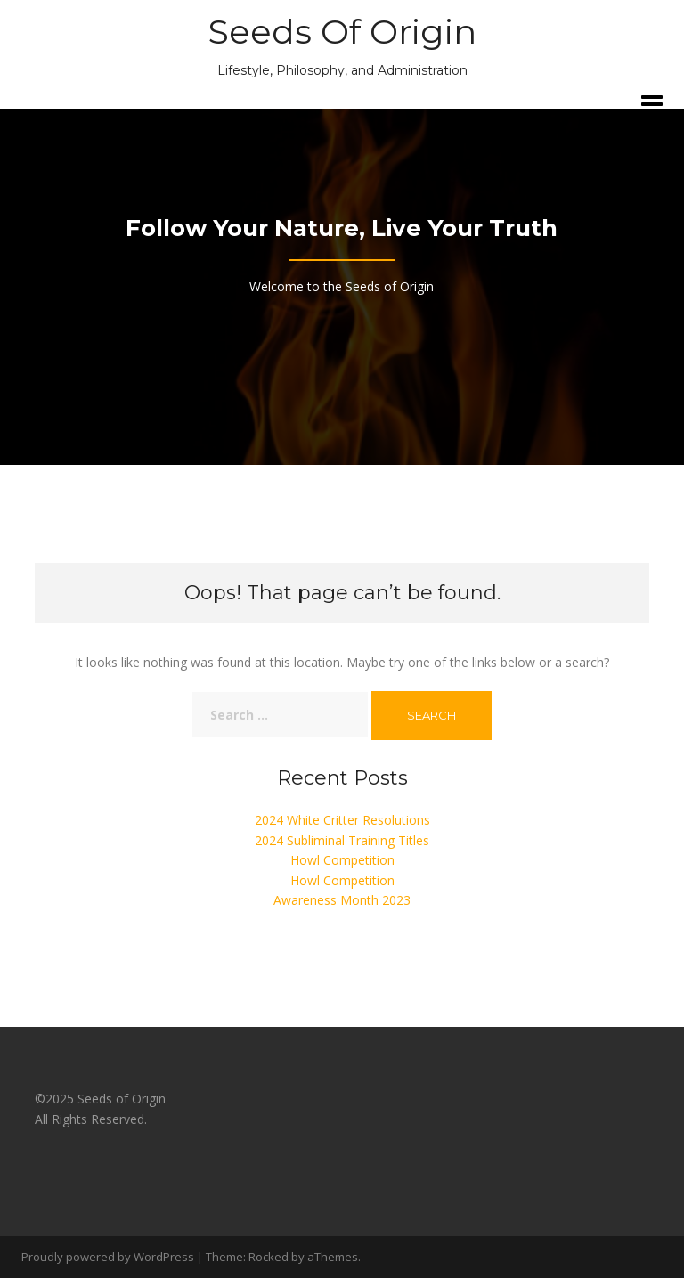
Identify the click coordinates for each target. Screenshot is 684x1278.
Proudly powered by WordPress (107, 1257)
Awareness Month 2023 (342, 899)
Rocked (268, 1257)
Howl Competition (342, 859)
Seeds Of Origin (342, 32)
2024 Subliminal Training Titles (342, 840)
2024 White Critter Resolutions (342, 819)
